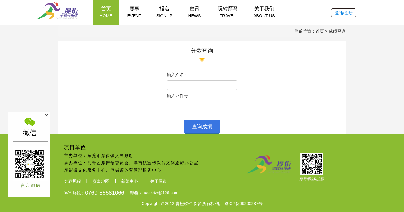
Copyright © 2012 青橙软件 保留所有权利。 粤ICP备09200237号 (201, 203)
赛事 (134, 12)
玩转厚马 (228, 12)
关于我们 (264, 12)
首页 (106, 12)
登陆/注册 (344, 12)
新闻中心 (129, 181)
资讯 (195, 12)
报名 (164, 12)
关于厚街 (158, 181)
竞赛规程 (72, 181)
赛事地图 (101, 181)
